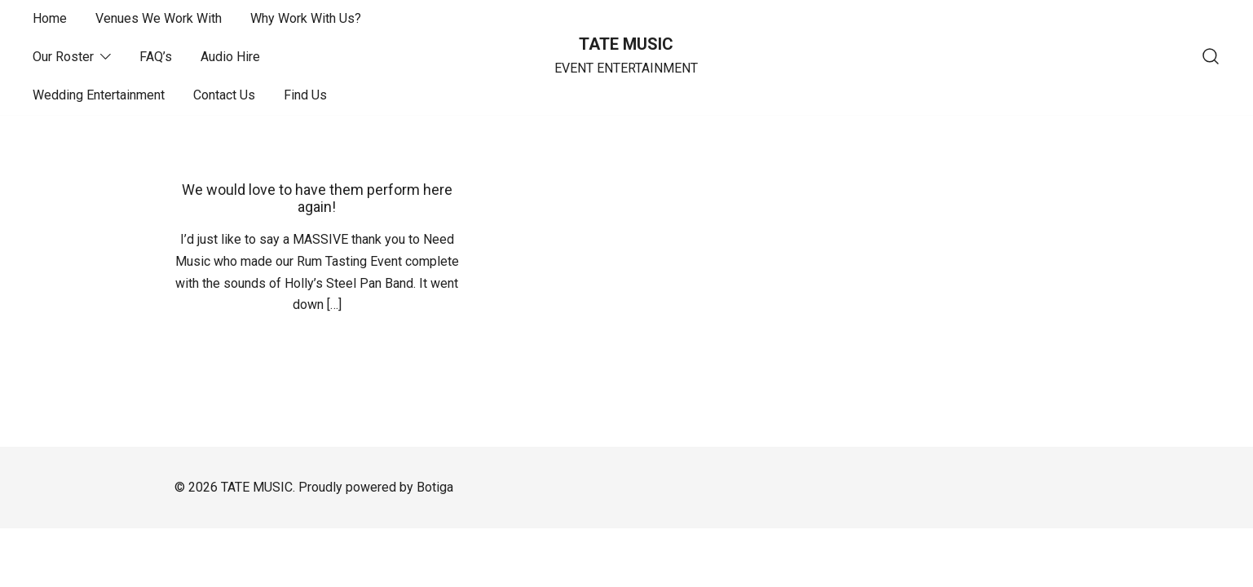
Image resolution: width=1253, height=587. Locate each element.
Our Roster (63, 56)
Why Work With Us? (305, 18)
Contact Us (224, 95)
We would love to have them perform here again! (317, 198)
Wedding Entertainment (99, 95)
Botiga (435, 487)
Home (50, 18)
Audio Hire (230, 56)
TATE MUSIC (626, 44)
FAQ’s (155, 56)
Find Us (305, 95)
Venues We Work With (158, 18)
